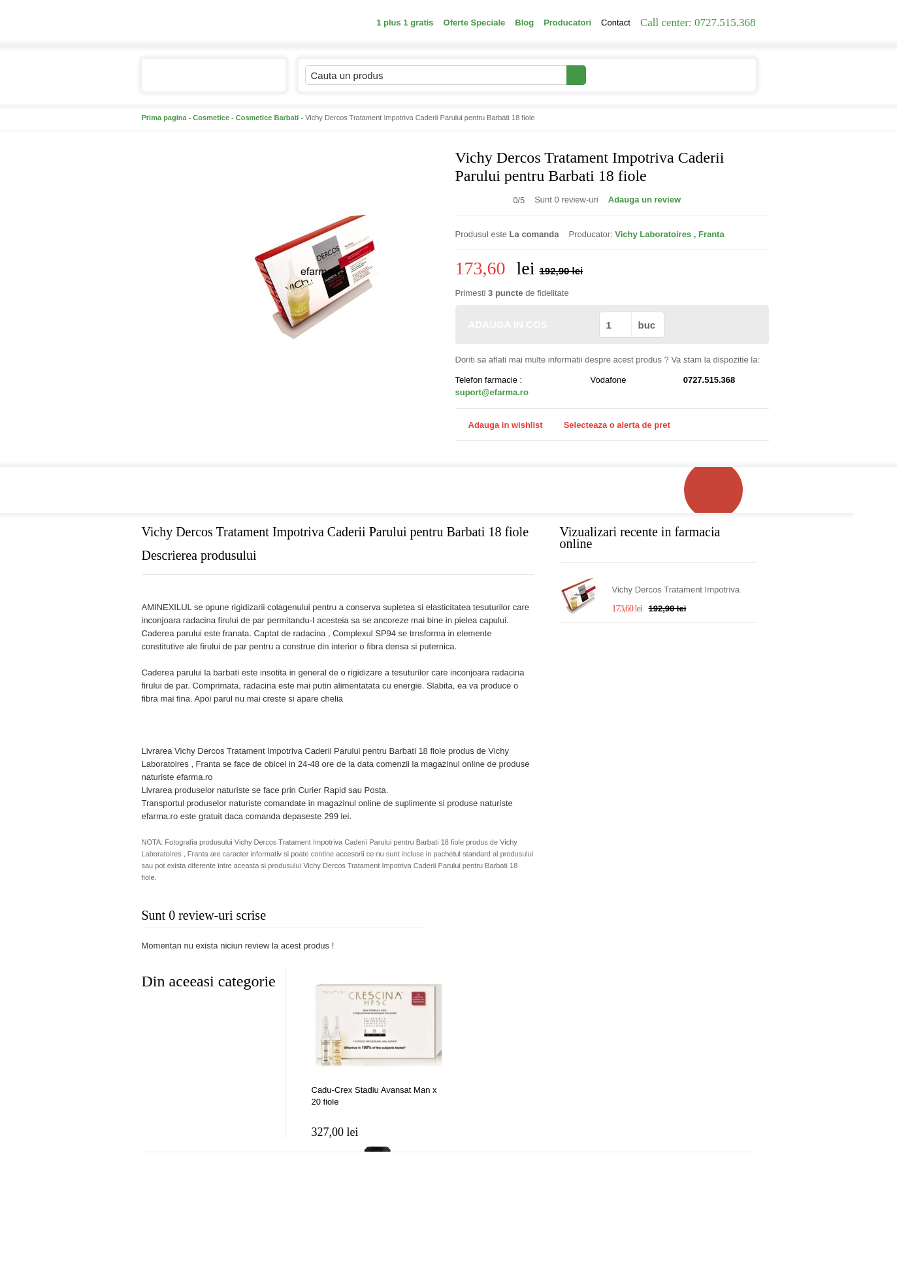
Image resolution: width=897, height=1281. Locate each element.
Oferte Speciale (475, 22)
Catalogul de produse (205, 80)
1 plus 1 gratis (404, 22)
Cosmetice (211, 118)
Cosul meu (712, 75)
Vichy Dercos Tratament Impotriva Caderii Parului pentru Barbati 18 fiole (682, 590)
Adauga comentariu (487, 918)
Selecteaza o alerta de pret (610, 425)
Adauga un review (644, 199)
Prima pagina (164, 118)
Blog (524, 22)
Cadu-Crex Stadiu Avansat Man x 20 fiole (374, 1096)
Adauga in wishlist (499, 425)
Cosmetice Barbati (267, 118)
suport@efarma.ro (492, 392)
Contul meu (630, 75)
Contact (615, 22)
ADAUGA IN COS (526, 324)
